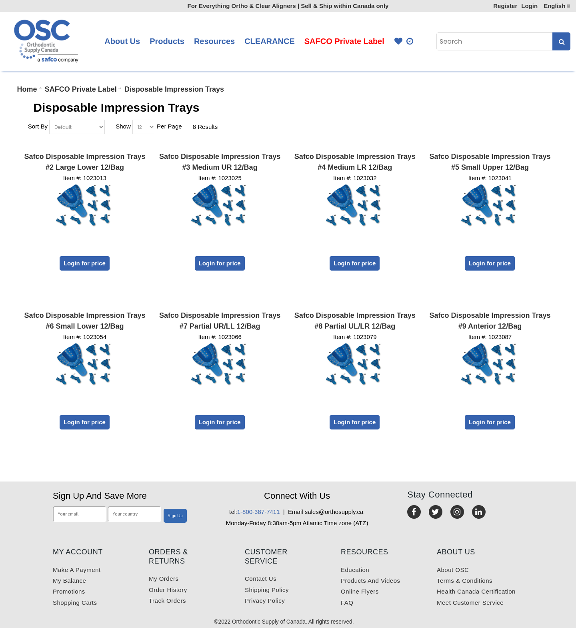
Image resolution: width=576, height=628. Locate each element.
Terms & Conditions (464, 580)
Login (529, 5)
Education (355, 569)
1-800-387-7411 (254, 511)
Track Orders (167, 600)
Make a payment (77, 569)
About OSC (453, 569)
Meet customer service (470, 602)
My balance (69, 580)
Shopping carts (75, 602)
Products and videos (370, 580)
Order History (168, 589)
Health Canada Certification (476, 591)
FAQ (347, 602)
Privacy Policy (265, 600)
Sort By (38, 126)
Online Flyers (360, 591)
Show (123, 126)
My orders (164, 578)
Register (505, 5)
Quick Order (410, 41)
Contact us (260, 578)
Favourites (398, 41)
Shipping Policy (267, 589)
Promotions (69, 591)
